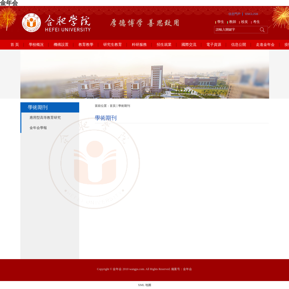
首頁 (113, 106)
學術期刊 (124, 106)
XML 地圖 (144, 285)
